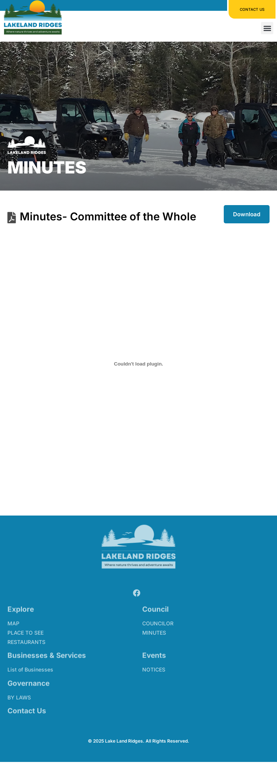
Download (246, 214)
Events (154, 653)
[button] (267, 28)
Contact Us (26, 709)
